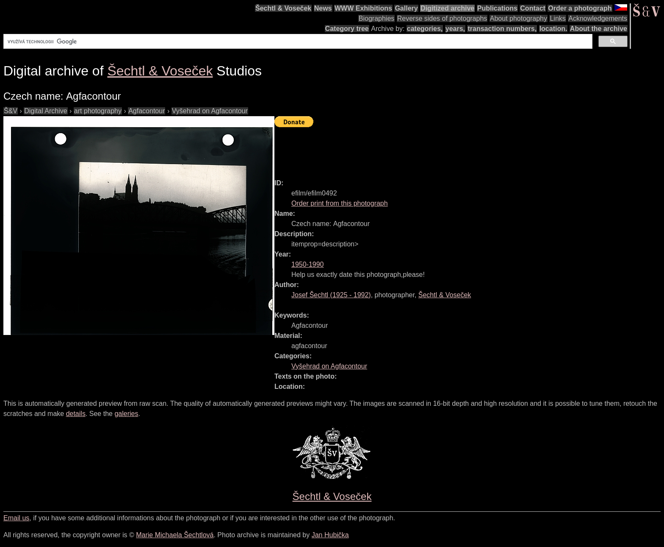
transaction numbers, (502, 28)
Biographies (377, 18)
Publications (497, 8)
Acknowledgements (597, 18)
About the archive (598, 28)
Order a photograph (579, 8)
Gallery (406, 8)
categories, (425, 28)
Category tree (347, 28)
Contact (532, 8)
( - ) (331, 295)
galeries (126, 413)
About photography (518, 18)
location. (553, 28)
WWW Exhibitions (363, 8)
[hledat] (297, 41)
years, (455, 28)
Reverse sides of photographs (442, 18)
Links (557, 18)
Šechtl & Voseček (283, 8)
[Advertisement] (428, 149)
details (76, 413)
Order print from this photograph (339, 203)
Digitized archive (447, 8)
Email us (16, 518)
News (323, 8)
